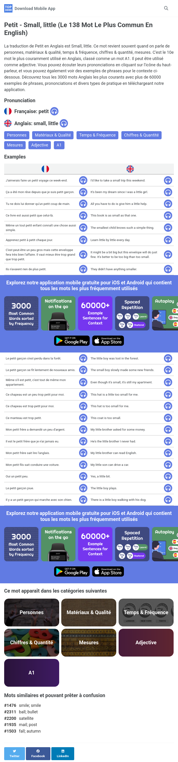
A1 (59, 145)
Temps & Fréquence (98, 135)
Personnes (17, 135)
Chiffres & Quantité (142, 135)
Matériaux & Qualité (53, 135)
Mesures (15, 145)
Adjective (40, 145)
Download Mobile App (35, 8)
